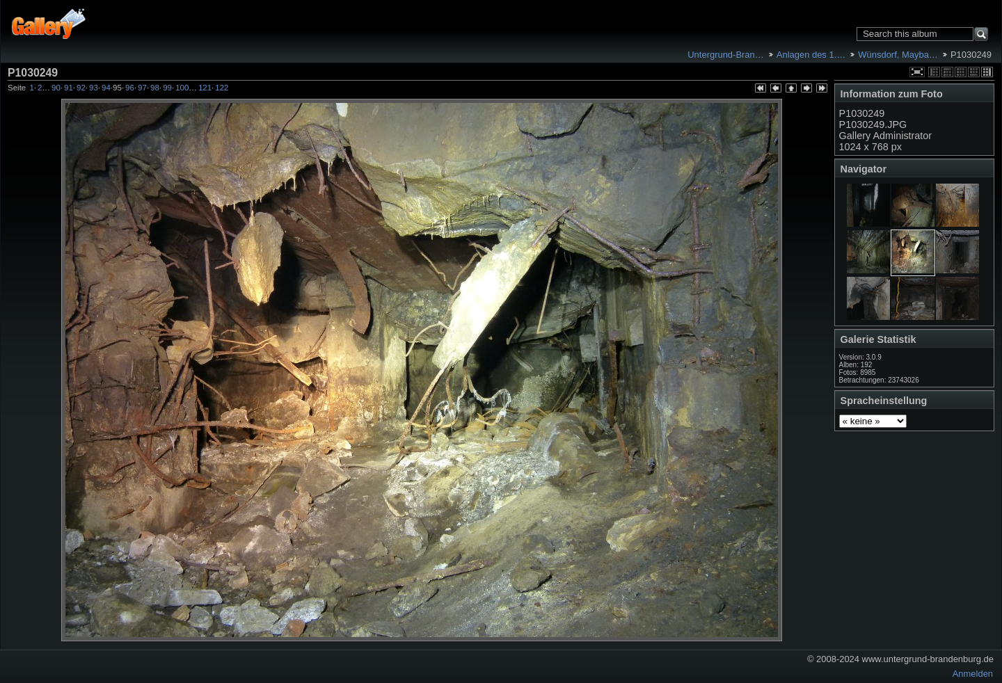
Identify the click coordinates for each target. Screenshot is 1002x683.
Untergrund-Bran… (725, 54)
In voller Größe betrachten (917, 72)
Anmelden (973, 673)
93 (93, 87)
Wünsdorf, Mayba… (897, 54)
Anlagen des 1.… (811, 54)
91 (68, 87)
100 (182, 87)
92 (81, 87)
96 (129, 87)
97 (142, 87)
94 (106, 87)
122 (221, 87)
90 (56, 87)
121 (205, 87)
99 (167, 87)
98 (154, 87)
